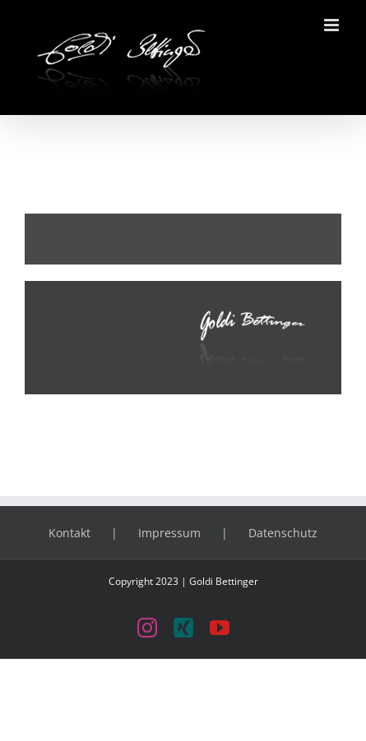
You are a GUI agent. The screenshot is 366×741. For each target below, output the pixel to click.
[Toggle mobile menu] (332, 25)
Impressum (169, 533)
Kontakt (69, 533)
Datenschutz (282, 533)
